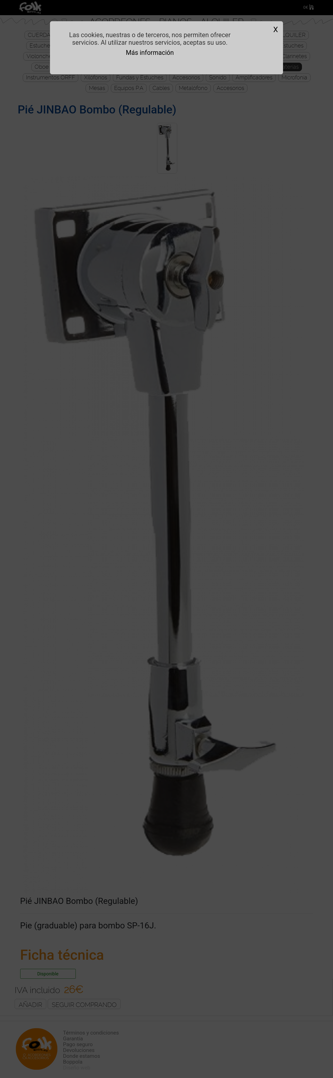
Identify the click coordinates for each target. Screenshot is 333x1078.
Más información (150, 52)
